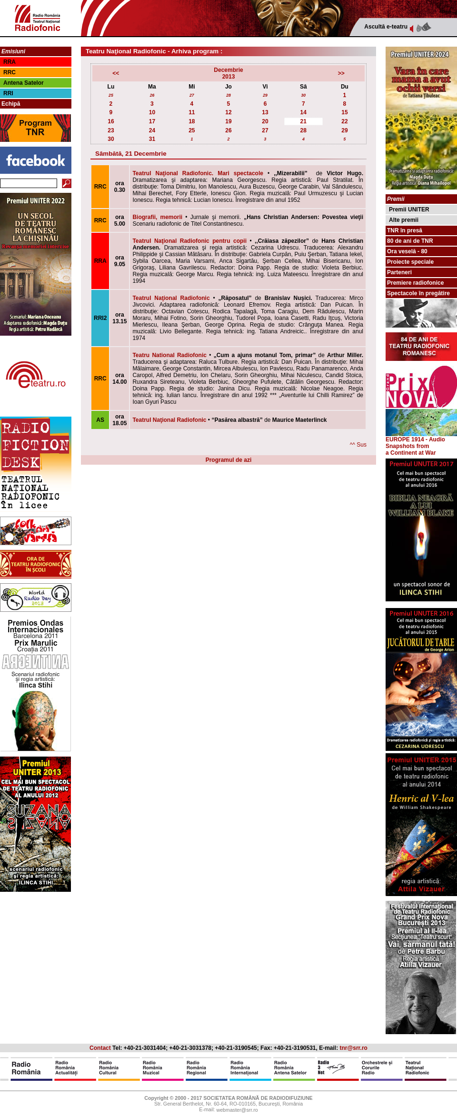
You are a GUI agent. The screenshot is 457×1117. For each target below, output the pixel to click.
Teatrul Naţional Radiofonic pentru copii (189, 241)
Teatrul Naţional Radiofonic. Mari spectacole (197, 173)
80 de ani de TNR (410, 241)
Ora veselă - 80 (407, 251)
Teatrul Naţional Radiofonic (170, 298)
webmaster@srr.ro (237, 1110)
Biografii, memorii (157, 217)
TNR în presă (404, 230)
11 (192, 112)
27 (191, 95)
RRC (9, 72)
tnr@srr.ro (354, 1048)
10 (152, 112)
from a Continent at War (411, 449)
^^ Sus (358, 444)
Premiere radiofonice (415, 282)
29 (265, 95)
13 (265, 112)
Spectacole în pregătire (418, 293)
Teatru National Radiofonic (169, 355)
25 (111, 95)
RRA (9, 62)
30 (303, 95)
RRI (8, 93)
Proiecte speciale (410, 262)
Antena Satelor (23, 83)
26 (152, 95)
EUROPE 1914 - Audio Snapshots (421, 440)
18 (192, 121)
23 (111, 130)
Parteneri (399, 272)
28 (228, 95)
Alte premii (403, 220)
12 (228, 112)
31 (152, 139)
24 (152, 130)
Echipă (10, 103)
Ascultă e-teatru (385, 26)
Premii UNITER (409, 209)
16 (111, 121)
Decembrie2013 (228, 73)
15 (344, 112)
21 (303, 121)
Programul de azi (229, 460)
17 (152, 121)
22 (344, 121)
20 (265, 121)
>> (341, 73)
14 (303, 112)
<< (115, 73)
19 (228, 121)
